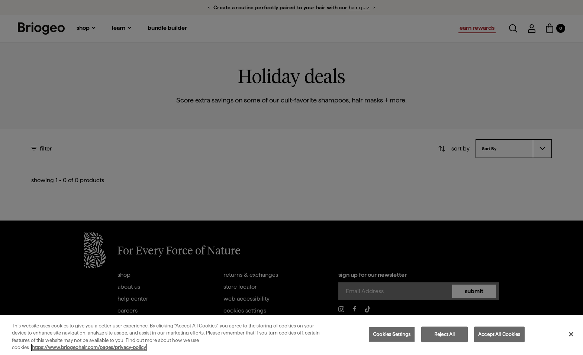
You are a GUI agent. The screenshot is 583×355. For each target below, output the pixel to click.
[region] (291, 335)
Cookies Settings (391, 334)
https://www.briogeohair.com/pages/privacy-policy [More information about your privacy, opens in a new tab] (89, 347)
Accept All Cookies (499, 334)
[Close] (571, 334)
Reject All (444, 334)
